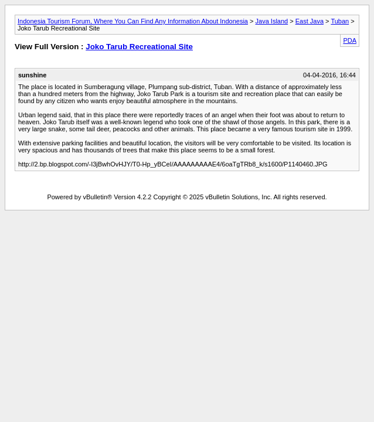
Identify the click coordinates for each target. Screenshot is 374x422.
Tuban (340, 21)
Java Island (272, 21)
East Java (309, 21)
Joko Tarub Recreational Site (139, 46)
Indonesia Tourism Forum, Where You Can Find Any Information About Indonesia (133, 21)
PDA (349, 40)
